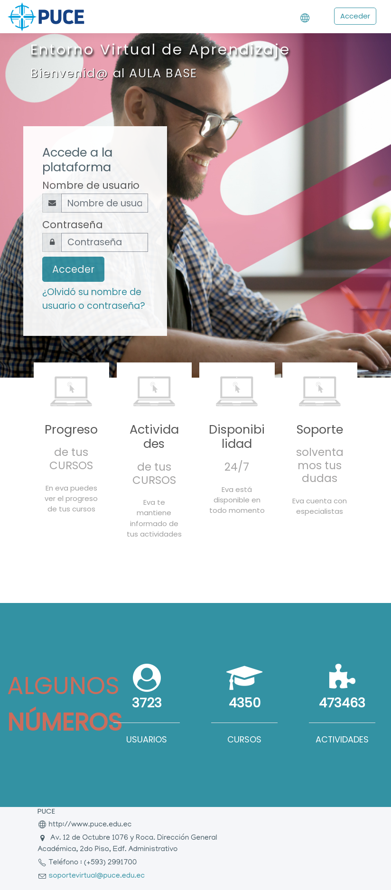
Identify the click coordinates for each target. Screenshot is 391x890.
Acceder (355, 16)
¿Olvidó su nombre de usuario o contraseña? (93, 299)
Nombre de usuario (91, 185)
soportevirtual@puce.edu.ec (96, 876)
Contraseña (72, 225)
